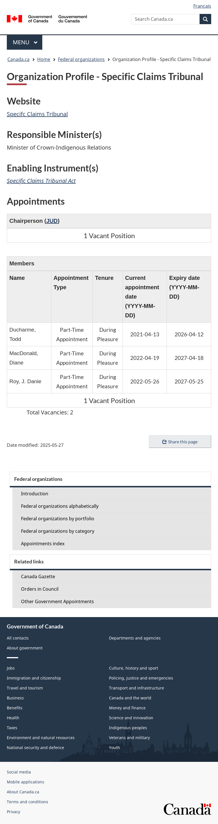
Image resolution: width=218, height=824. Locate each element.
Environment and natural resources (41, 737)
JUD (52, 221)
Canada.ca (18, 59)
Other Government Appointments (57, 601)
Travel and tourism (25, 688)
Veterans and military (129, 737)
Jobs (11, 668)
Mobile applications (25, 782)
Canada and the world (130, 698)
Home (43, 59)
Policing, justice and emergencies (141, 678)
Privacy (13, 811)
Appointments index (42, 543)
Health (13, 717)
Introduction (34, 493)
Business (15, 698)
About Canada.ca (23, 791)
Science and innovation (131, 717)
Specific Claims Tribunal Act (41, 180)
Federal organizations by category (57, 531)
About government (25, 648)
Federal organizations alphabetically (59, 506)
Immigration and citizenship (34, 678)
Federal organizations (81, 59)
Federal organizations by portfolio (57, 518)
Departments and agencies (135, 638)
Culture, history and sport (133, 668)
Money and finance (127, 707)
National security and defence (35, 747)
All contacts (18, 638)
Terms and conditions (27, 801)
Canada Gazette (38, 576)
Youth (114, 747)
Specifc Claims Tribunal (37, 114)
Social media (19, 772)
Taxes (12, 727)
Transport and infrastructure (136, 688)
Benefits (14, 707)
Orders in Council (39, 589)
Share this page (179, 441)
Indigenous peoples (128, 727)
